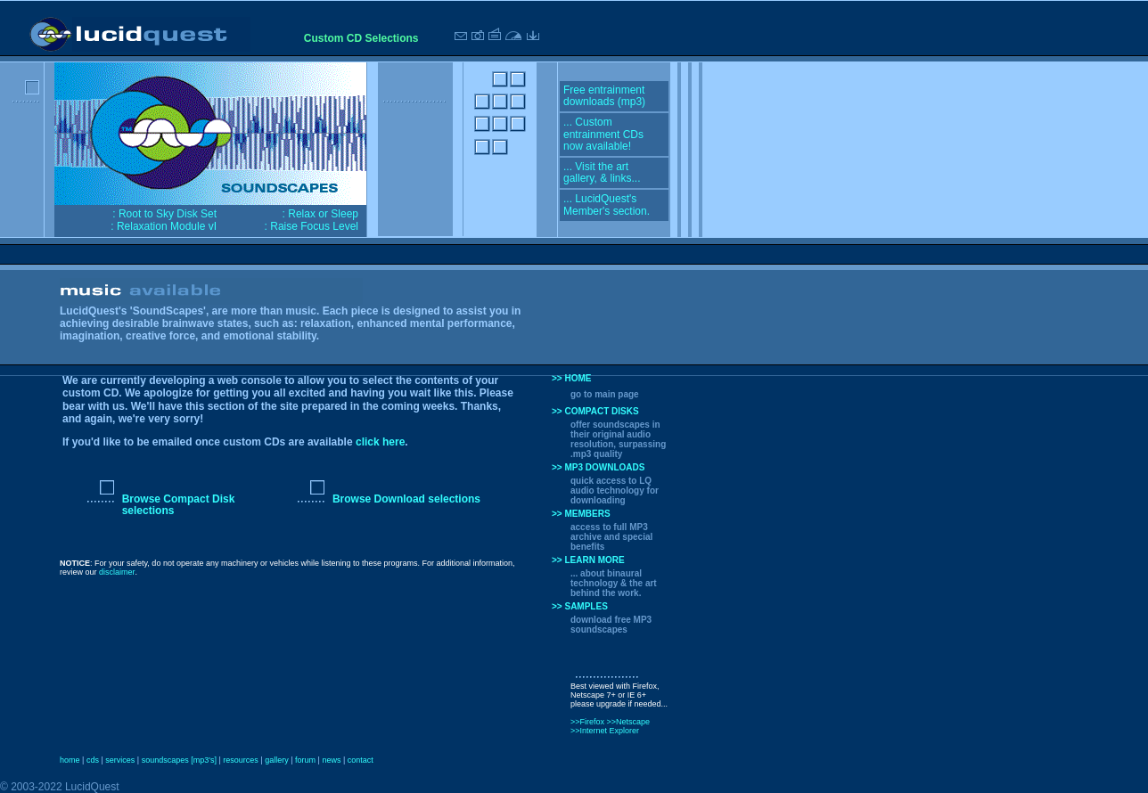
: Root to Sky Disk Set (164, 214)
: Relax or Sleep (320, 214)
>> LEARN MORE (588, 560)
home (70, 760)
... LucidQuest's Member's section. (606, 204)
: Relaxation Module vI (164, 226)
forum (305, 760)
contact (360, 760)
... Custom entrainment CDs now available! (603, 133)
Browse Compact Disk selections (178, 505)
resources (240, 760)
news (331, 760)
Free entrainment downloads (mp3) (604, 96)
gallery (277, 760)
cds (92, 760)
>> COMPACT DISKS (595, 411)
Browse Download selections (406, 499)
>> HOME (571, 378)
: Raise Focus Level (311, 226)
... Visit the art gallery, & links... (601, 172)
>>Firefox (588, 721)
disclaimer (117, 572)
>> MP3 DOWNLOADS (598, 467)
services (120, 760)
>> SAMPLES (580, 606)
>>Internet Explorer (604, 730)
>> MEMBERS (581, 514)
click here (380, 442)
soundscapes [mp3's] (179, 760)
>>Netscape (629, 721)
